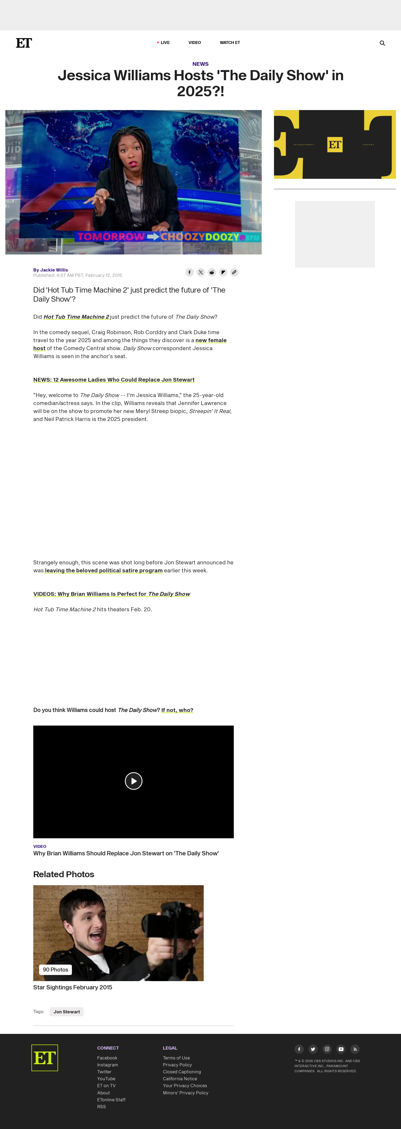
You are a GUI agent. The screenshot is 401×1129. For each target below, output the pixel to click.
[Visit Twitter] (313, 1050)
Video (195, 43)
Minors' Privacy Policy (185, 1093)
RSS (101, 1107)
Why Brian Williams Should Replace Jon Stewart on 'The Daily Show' (126, 853)
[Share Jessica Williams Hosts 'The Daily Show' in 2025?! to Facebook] (189, 273)
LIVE (165, 43)
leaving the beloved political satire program (103, 571)
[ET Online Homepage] (24, 43)
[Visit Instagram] (327, 1050)
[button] (133, 781)
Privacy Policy (177, 1065)
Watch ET (230, 43)
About (103, 1093)
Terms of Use (176, 1058)
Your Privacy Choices (185, 1086)
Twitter (104, 1072)
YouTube (106, 1079)
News (201, 64)
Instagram (107, 1065)
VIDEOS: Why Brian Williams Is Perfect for (111, 594)
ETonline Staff (111, 1100)
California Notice (180, 1079)
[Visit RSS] (355, 1050)
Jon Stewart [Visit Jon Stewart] (67, 1012)
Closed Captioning (182, 1072)
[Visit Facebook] (299, 1050)
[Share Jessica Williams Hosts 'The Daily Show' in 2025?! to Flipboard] (223, 273)
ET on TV (106, 1086)
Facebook (107, 1058)
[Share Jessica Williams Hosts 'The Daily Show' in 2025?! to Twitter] (201, 273)
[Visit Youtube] (341, 1050)
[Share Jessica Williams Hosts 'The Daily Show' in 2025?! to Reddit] (212, 273)
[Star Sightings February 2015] (133, 933)
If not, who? (177, 710)
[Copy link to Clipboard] (234, 273)
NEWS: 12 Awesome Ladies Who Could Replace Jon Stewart (114, 380)
